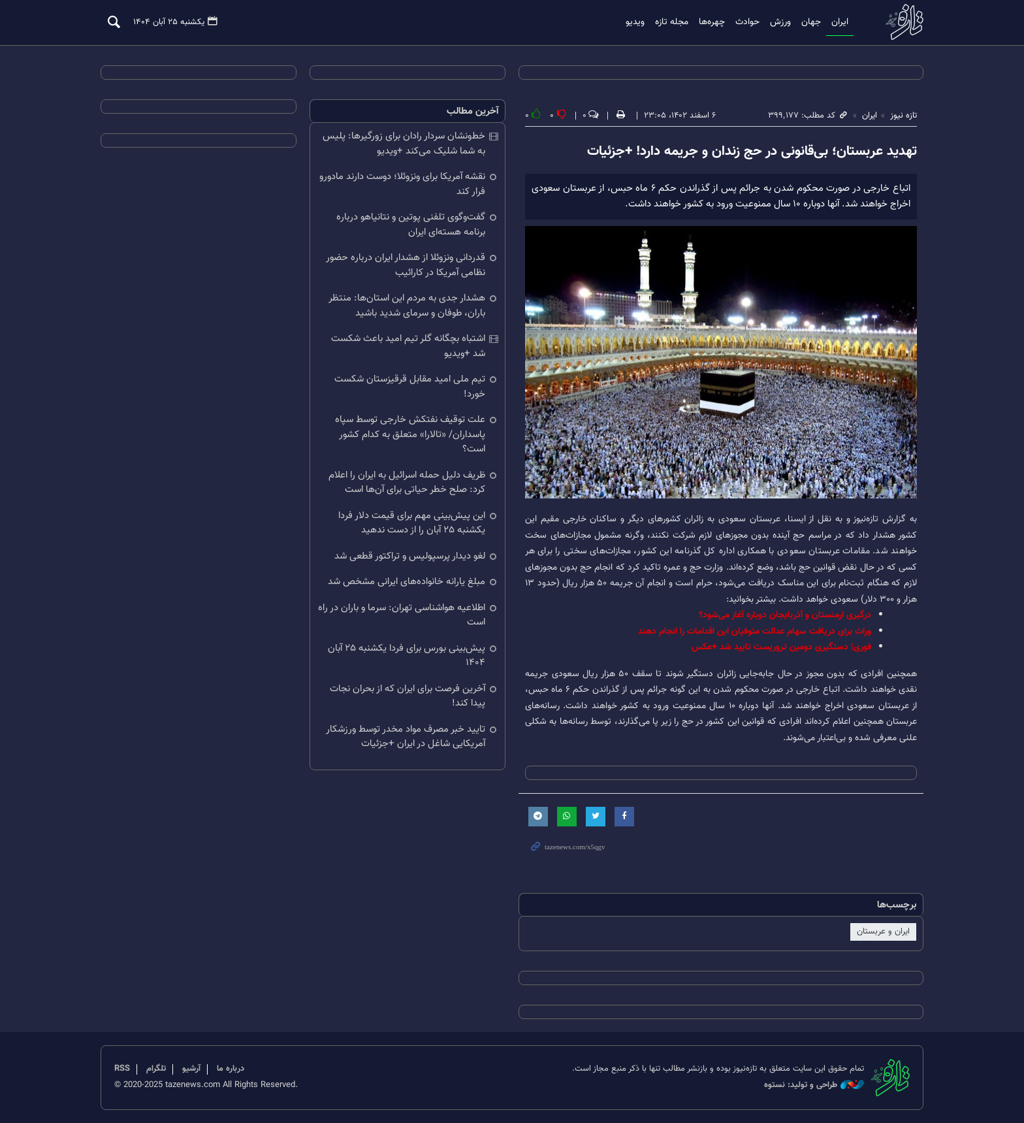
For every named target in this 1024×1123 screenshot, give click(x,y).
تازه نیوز (900, 22)
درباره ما (230, 1068)
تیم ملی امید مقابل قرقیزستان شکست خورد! (409, 387)
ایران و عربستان (883, 931)
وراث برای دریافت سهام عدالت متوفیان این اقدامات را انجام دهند (754, 631)
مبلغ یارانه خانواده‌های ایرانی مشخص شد (406, 581)
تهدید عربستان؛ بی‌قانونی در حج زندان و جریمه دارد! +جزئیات (752, 151)
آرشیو (191, 1068)
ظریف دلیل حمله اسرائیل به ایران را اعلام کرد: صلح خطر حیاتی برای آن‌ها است (406, 483)
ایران (839, 22)
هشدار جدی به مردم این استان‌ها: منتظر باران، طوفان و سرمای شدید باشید (406, 306)
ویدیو (635, 22)
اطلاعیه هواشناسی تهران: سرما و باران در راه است (401, 615)
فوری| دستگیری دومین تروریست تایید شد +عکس (781, 647)
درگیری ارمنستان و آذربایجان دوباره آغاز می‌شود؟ (785, 615)
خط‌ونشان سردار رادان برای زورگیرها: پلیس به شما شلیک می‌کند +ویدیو (404, 144)
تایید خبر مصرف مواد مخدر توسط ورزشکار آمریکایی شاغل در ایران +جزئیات (405, 737)
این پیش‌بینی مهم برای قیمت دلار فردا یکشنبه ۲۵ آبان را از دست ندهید (411, 523)
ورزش (780, 22)
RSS (122, 1068)
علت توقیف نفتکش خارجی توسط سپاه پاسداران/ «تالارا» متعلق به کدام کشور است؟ (410, 434)
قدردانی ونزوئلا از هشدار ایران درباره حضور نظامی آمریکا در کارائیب (405, 265)
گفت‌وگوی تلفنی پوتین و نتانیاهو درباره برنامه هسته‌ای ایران (410, 225)
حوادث (747, 22)
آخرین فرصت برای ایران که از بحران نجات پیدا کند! (407, 696)
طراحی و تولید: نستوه (814, 1085)
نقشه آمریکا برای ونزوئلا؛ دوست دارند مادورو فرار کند (402, 184)
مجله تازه (671, 22)
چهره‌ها (712, 22)
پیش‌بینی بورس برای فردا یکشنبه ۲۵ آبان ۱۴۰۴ (406, 656)
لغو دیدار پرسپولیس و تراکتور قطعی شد (409, 556)
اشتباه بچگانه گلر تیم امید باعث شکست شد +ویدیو (408, 346)
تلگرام (156, 1068)
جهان (811, 22)
